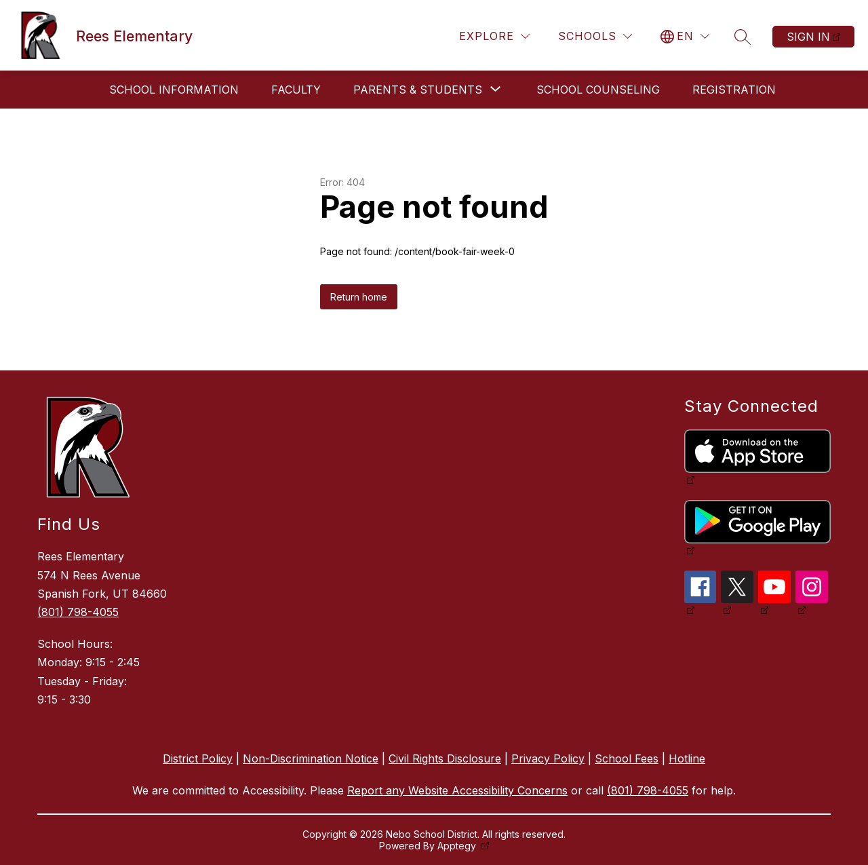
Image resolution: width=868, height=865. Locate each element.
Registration (734, 89)
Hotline (687, 758)
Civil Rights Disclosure (445, 758)
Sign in (808, 36)
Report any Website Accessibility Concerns (457, 790)
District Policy (198, 758)
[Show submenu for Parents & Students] (417, 89)
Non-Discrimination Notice (310, 758)
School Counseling (598, 89)
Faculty (296, 89)
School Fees (626, 758)
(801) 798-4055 (78, 612)
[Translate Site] (685, 36)
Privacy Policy (548, 758)
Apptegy (458, 845)
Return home (358, 297)
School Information (174, 89)
